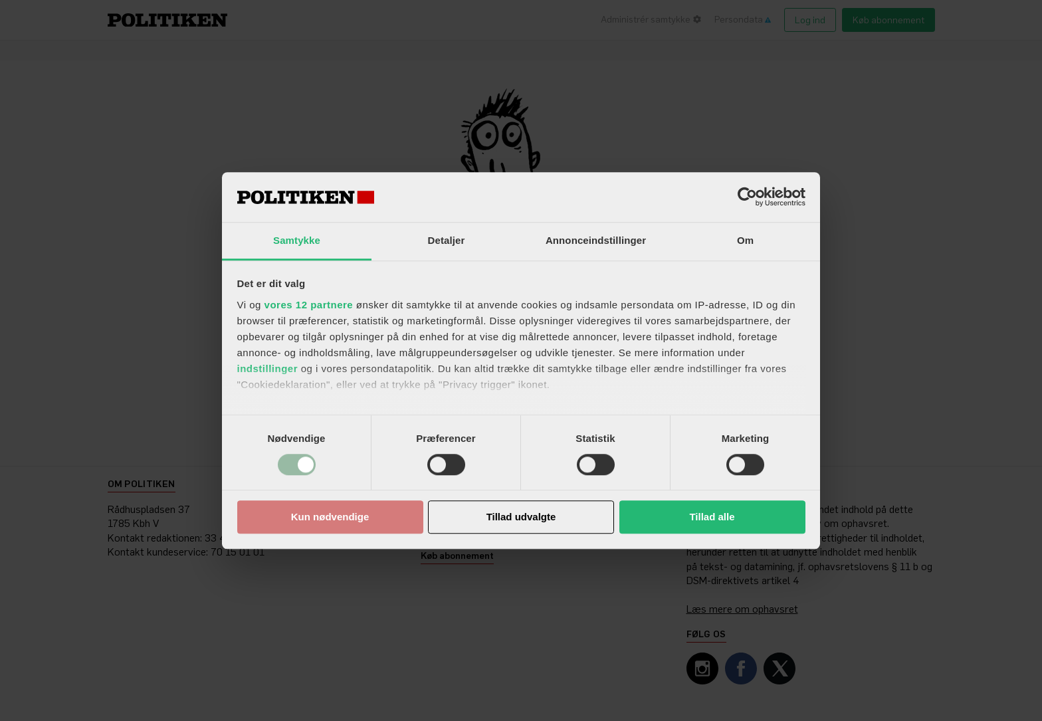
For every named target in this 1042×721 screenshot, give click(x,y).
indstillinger (267, 368)
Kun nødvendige (330, 517)
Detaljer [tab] (446, 240)
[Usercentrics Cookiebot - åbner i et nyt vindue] (747, 197)
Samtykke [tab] (296, 240)
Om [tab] (745, 240)
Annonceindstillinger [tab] (596, 240)
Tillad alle (711, 517)
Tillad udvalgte (521, 517)
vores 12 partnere (309, 304)
